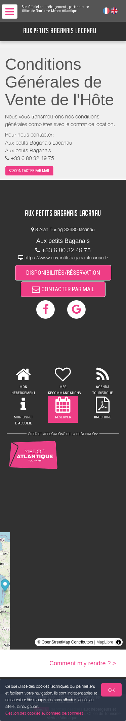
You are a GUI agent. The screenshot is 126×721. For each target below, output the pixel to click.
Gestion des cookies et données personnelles (44, 713)
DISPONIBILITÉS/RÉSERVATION (63, 272)
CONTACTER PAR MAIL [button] (29, 170)
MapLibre (104, 642)
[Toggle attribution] (119, 642)
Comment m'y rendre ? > (82, 663)
